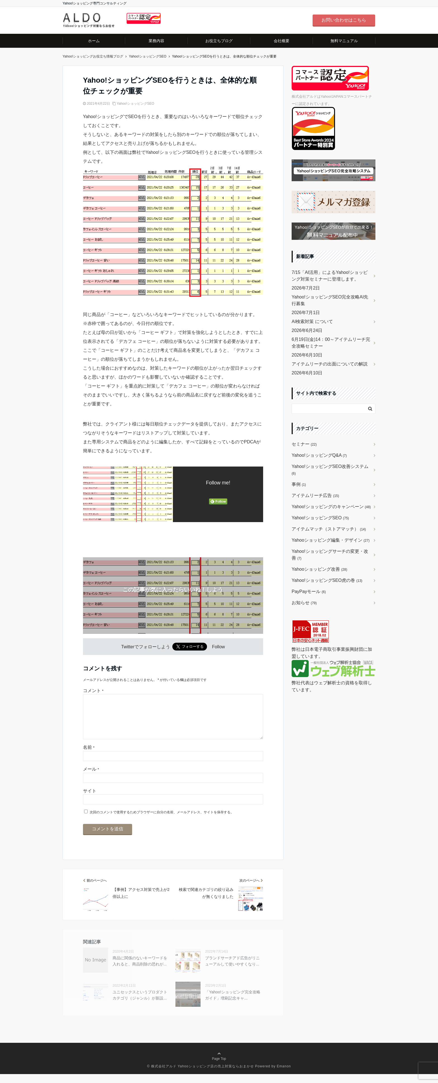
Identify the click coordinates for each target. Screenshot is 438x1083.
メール (91, 778)
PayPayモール (309, 591)
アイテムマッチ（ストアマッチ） (329, 529)
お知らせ (304, 602)
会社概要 (281, 41)
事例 (299, 484)
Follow (218, 646)
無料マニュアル (344, 41)
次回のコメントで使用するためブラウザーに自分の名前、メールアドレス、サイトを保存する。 (162, 821)
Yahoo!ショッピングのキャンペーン (331, 506)
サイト (89, 799)
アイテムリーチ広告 (315, 495)
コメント (93, 690)
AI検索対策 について (312, 321)
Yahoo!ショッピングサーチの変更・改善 (330, 554)
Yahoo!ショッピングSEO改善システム (330, 469)
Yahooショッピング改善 (319, 569)
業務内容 (156, 41)
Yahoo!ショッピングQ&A (319, 455)
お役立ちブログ (219, 41)
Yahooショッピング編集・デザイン (331, 540)
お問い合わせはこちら (344, 20)
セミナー (304, 444)
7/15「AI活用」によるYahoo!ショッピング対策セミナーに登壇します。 (330, 275)
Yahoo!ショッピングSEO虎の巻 (327, 580)
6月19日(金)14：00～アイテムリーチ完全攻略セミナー (331, 342)
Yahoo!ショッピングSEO (135, 104)
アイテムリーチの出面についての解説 (330, 364)
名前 (88, 756)
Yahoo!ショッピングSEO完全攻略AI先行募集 (330, 300)
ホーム (94, 41)
